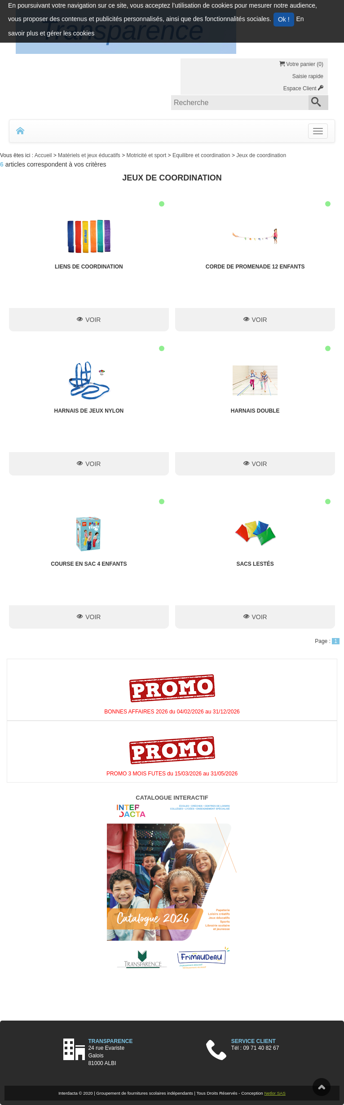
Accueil (44, 155)
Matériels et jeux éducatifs (90, 155)
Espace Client (303, 88)
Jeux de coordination (261, 155)
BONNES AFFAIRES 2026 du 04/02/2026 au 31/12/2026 (172, 712)
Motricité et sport (147, 155)
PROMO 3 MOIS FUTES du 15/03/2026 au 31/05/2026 (172, 773)
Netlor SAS (274, 1093)
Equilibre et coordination (202, 155)
